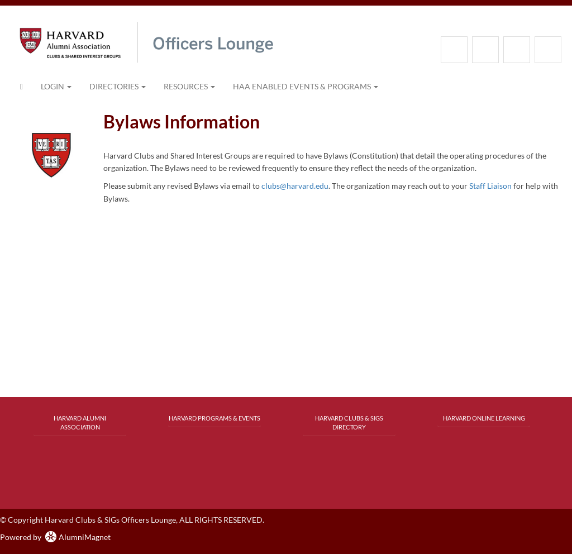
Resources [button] (189, 86)
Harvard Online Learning (484, 418)
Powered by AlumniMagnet (55, 537)
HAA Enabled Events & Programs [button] (305, 86)
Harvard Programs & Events (214, 418)
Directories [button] (117, 86)
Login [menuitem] (56, 86)
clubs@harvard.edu (294, 185)
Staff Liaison (490, 185)
